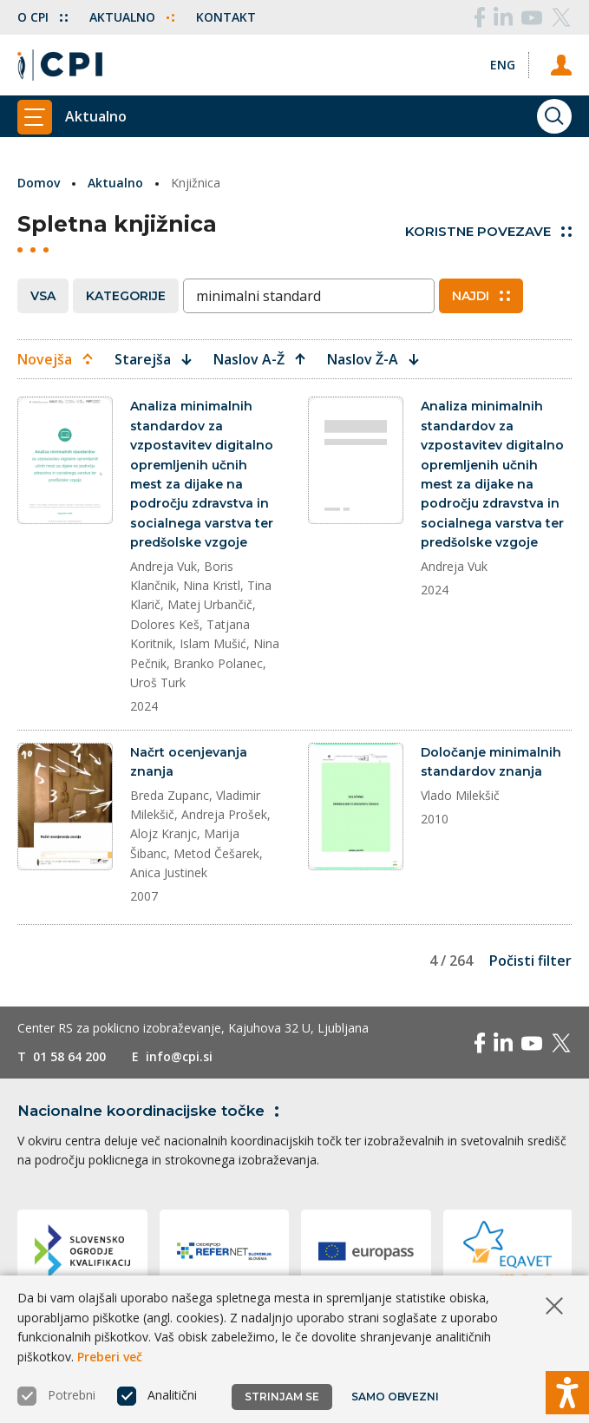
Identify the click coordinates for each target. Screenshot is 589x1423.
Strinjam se (282, 1396)
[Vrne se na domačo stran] (59, 65)
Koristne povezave (488, 231)
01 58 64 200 (69, 1056)
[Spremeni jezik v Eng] (502, 64)
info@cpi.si (179, 1056)
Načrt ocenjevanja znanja (188, 761)
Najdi (481, 296)
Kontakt (226, 17)
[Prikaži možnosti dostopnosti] (567, 1392)
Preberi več (109, 1356)
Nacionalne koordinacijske (151, 1110)
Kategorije (126, 296)
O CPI (42, 17)
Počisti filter (530, 960)
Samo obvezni (395, 1396)
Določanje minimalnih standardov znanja (491, 761)
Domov (38, 182)
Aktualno (131, 17)
